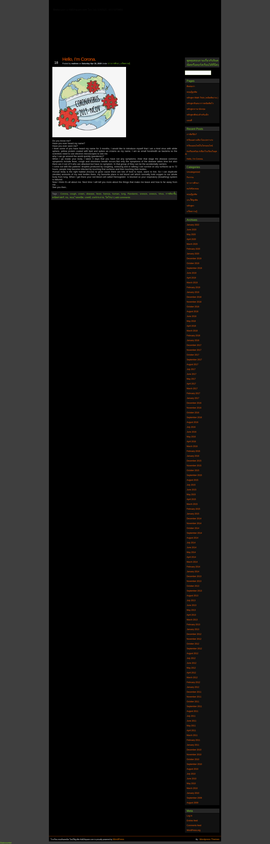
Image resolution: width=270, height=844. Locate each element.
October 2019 (193, 263)
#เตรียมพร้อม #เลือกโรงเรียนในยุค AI (201, 152)
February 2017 (193, 393)
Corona (64, 193)
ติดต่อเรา (76, 4)
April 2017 (191, 384)
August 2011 (192, 711)
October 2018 (193, 306)
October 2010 (193, 759)
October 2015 (193, 470)
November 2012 (194, 639)
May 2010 (191, 783)
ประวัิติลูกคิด (192, 200)
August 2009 (192, 803)
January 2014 (193, 571)
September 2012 (194, 648)
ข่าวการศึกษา (113, 63)
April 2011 (191, 730)
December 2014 (194, 518)
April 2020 (191, 239)
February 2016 (193, 451)
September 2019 (194, 268)
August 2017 (192, 364)
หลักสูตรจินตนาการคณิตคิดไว (122, 4)
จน (66, 197)
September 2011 (194, 706)
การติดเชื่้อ (171, 193)
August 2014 (192, 538)
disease (90, 193)
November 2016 (194, 408)
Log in (189, 816)
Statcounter (6, 842)
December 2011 (194, 692)
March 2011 (192, 735)
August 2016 (192, 422)
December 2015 (194, 461)
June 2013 (191, 605)
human (115, 193)
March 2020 (192, 244)
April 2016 (191, 441)
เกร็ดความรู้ (125, 63)
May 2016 (191, 437)
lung (123, 193)
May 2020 (191, 234)
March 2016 (192, 446)
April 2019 (191, 278)
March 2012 (192, 677)
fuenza (106, 193)
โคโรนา (109, 197)
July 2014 (191, 542)
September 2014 (194, 533)
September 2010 (194, 764)
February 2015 (193, 509)
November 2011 (194, 697)
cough (73, 193)
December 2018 (194, 297)
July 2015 (191, 485)
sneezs (153, 193)
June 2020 (191, 229)
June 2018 (191, 316)
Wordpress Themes (209, 839)
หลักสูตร (190, 206)
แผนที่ (191, 4)
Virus (161, 193)
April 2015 (191, 499)
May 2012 (191, 668)
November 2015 (194, 465)
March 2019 (192, 282)
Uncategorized (193, 172)
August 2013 (192, 595)
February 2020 (193, 249)
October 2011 (193, 701)
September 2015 (194, 475)
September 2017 (194, 359)
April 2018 (191, 326)
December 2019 (194, 258)
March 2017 (192, 388)
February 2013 (193, 624)
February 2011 (193, 740)
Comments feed (194, 825)
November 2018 (194, 302)
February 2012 (193, 682)
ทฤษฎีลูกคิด (93, 4)
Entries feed (192, 820)
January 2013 (193, 629)
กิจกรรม (190, 177)
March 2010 (192, 788)
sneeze (143, 193)
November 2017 (194, 350)
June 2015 (191, 489)
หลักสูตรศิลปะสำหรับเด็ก (101, 9)
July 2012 (191, 658)
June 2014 (191, 547)
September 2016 (194, 417)
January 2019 (193, 292)
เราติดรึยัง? (192, 134)
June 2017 (191, 374)
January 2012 (193, 687)
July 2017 (191, 369)
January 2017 (193, 398)
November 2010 (194, 754)
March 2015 (192, 504)
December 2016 (194, 403)
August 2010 (192, 769)
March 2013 (192, 620)
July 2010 (191, 774)
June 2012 (191, 663)
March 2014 (192, 562)
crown (81, 193)
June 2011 (191, 721)
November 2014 (194, 523)
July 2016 (191, 427)
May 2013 (191, 610)
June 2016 (191, 432)
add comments (122, 197)
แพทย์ (88, 197)
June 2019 (191, 273)
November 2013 (194, 581)
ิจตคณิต (79, 197)
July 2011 (191, 716)
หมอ (72, 197)
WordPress (118, 839)
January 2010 (193, 793)
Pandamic (133, 193)
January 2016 (193, 456)
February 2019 (193, 287)
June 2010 (191, 778)
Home (62, 3)
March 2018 (192, 331)
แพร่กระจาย (98, 197)
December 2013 (194, 576)
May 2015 (191, 494)
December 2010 (194, 750)
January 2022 (193, 225)
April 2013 (191, 615)
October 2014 (193, 528)
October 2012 (193, 644)
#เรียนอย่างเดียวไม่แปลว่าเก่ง (200, 140)
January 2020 (193, 253)
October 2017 (193, 355)
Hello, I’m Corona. (79, 59)
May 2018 (191, 321)
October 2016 (193, 412)
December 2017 (194, 345)
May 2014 (191, 552)
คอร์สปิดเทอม (193, 188)
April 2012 (191, 672)
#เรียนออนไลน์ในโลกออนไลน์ (200, 145)
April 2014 (191, 557)
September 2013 (194, 591)
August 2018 (192, 311)
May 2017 (191, 379)
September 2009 (194, 798)
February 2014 (193, 567)
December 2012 (194, 634)
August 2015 (192, 480)
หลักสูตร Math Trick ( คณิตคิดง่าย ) (163, 4)
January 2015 (193, 514)
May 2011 (191, 725)
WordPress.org (193, 830)
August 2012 (192, 653)
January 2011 (193, 745)
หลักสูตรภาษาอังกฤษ (70, 9)
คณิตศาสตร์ (58, 197)
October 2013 (193, 586)
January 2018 (193, 340)
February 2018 (193, 335)
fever (98, 193)
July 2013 (191, 600)
